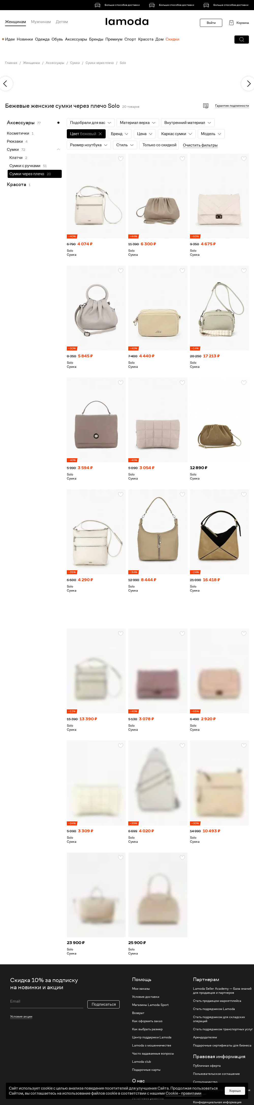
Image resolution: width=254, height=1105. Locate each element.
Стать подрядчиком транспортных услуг (223, 1029)
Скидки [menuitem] (172, 39)
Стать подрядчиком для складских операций (219, 1019)
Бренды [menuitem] (96, 39)
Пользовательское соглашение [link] (216, 1074)
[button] (241, 39)
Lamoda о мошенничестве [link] (151, 1045)
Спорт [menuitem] (130, 39)
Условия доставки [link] (145, 997)
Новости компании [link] (146, 1090)
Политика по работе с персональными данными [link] (221, 1092)
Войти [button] (211, 23)
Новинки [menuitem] (25, 39)
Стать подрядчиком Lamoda (214, 1009)
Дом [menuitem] (159, 39)
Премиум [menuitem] (113, 39)
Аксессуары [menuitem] (76, 39)
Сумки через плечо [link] (100, 63)
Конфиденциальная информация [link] (217, 1102)
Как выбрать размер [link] (147, 1029)
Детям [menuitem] (62, 21)
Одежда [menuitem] (42, 39)
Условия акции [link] (21, 1016)
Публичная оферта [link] (207, 1066)
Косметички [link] (18, 133)
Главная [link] (11, 63)
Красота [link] (16, 184)
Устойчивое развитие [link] (148, 1098)
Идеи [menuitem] (10, 39)
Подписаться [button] (104, 1004)
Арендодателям (205, 1037)
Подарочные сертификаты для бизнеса (222, 1045)
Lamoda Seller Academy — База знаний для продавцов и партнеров (222, 991)
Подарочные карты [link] (146, 1070)
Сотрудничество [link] (205, 1082)
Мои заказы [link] (141, 989)
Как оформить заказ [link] (147, 1021)
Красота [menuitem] (145, 39)
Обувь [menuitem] (57, 39)
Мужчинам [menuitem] (41, 21)
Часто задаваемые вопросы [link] (153, 1054)
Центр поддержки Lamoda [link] (151, 1037)
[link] (118, 5)
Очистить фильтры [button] (200, 145)
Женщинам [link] (31, 63)
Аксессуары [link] (55, 63)
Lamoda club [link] (141, 1062)
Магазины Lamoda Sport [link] (150, 1005)
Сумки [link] (75, 63)
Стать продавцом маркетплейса (217, 1001)
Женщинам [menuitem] (15, 21)
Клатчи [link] (16, 157)
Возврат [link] (138, 1013)
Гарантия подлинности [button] (232, 105)
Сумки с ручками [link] (24, 165)
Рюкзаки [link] (15, 141)
